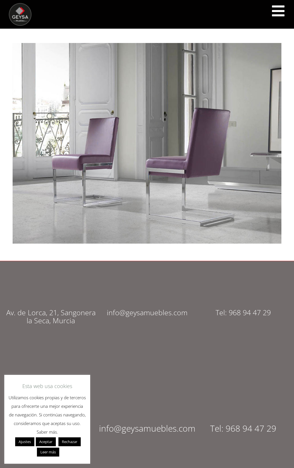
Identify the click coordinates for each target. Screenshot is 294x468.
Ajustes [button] (25, 441)
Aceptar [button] (45, 441)
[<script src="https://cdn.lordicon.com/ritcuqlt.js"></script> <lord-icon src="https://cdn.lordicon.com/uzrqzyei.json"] (278, 11)
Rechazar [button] (69, 441)
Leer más (48, 452)
